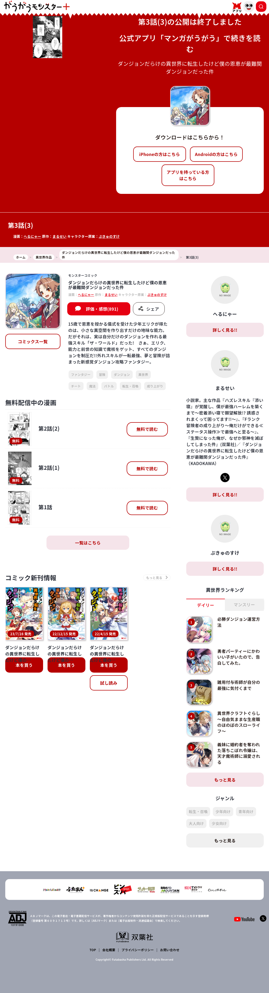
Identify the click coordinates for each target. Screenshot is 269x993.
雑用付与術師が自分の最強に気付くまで (238, 685)
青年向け (246, 811)
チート (76, 386)
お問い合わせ (169, 949)
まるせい (59, 236)
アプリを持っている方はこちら (188, 175)
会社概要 (108, 949)
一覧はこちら (88, 543)
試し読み (108, 683)
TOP (93, 949)
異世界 (143, 374)
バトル (109, 386)
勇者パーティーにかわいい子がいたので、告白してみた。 (238, 657)
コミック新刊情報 (30, 577)
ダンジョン (122, 374)
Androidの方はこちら (216, 154)
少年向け (222, 811)
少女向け (219, 823)
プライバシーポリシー (138, 949)
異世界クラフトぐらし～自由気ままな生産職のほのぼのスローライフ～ (238, 722)
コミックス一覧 (33, 341)
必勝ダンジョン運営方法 (238, 622)
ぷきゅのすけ (109, 236)
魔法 (92, 386)
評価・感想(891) (102, 309)
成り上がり (155, 386)
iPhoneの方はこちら (159, 154)
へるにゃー (32, 236)
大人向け (196, 823)
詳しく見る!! (225, 330)
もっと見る (225, 780)
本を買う (24, 665)
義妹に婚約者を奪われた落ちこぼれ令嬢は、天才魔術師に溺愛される (238, 753)
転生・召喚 (130, 386)
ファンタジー (81, 374)
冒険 (102, 374)
